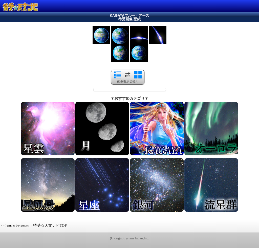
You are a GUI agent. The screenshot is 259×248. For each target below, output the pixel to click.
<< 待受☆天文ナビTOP (34, 225)
